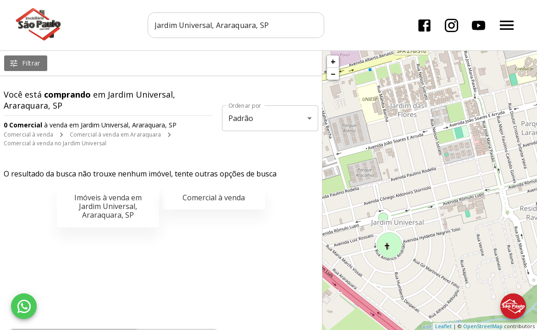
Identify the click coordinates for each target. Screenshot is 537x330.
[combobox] (236, 25)
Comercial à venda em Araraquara (115, 134)
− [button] (333, 73)
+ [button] (333, 61)
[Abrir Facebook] (424, 25)
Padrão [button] (241, 118)
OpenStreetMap (483, 326)
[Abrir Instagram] (451, 25)
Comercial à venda (28, 134)
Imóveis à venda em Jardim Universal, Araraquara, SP (108, 206)
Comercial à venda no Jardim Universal (55, 143)
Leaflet (443, 326)
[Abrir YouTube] (479, 25)
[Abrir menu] (506, 25)
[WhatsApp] (24, 306)
